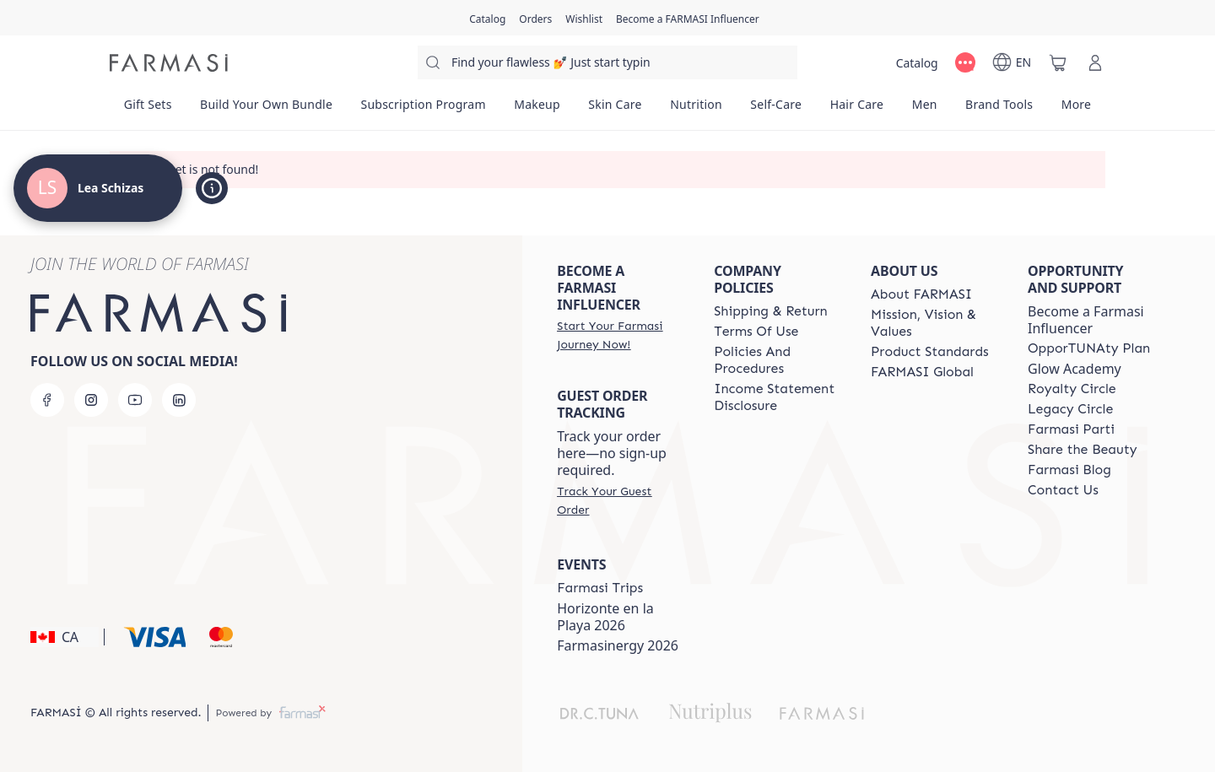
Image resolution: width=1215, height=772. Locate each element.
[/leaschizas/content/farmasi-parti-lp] (1071, 429)
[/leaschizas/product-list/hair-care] (857, 109)
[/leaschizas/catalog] (487, 18)
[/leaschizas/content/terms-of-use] (756, 331)
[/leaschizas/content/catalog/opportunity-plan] (1089, 348)
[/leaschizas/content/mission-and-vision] (934, 323)
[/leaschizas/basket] (1058, 62)
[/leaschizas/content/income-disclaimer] (777, 397)
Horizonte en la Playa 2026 (605, 617)
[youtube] (135, 400)
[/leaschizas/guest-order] (620, 500)
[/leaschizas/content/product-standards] (930, 351)
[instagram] (91, 400)
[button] (64, 637)
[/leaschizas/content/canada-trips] (600, 588)
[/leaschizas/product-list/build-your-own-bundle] (266, 109)
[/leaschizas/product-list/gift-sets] (148, 109)
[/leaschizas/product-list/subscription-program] (423, 109)
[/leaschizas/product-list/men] (924, 109)
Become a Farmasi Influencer (1086, 320)
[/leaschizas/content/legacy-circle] (1070, 409)
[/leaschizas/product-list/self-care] (776, 109)
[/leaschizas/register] (535, 18)
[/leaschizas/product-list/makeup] (537, 109)
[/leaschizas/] (169, 63)
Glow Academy (1074, 368)
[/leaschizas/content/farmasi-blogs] (1069, 470)
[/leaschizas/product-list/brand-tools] (999, 109)
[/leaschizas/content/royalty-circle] (1072, 389)
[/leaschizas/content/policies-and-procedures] (777, 360)
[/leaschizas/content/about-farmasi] (921, 294)
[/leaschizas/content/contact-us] (1063, 490)
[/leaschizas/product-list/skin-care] (615, 109)
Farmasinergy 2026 (617, 645)
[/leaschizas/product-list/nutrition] (696, 109)
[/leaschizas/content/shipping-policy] (771, 311)
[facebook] (47, 400)
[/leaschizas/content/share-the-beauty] (1082, 449)
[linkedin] (179, 400)
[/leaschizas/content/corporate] (922, 372)
